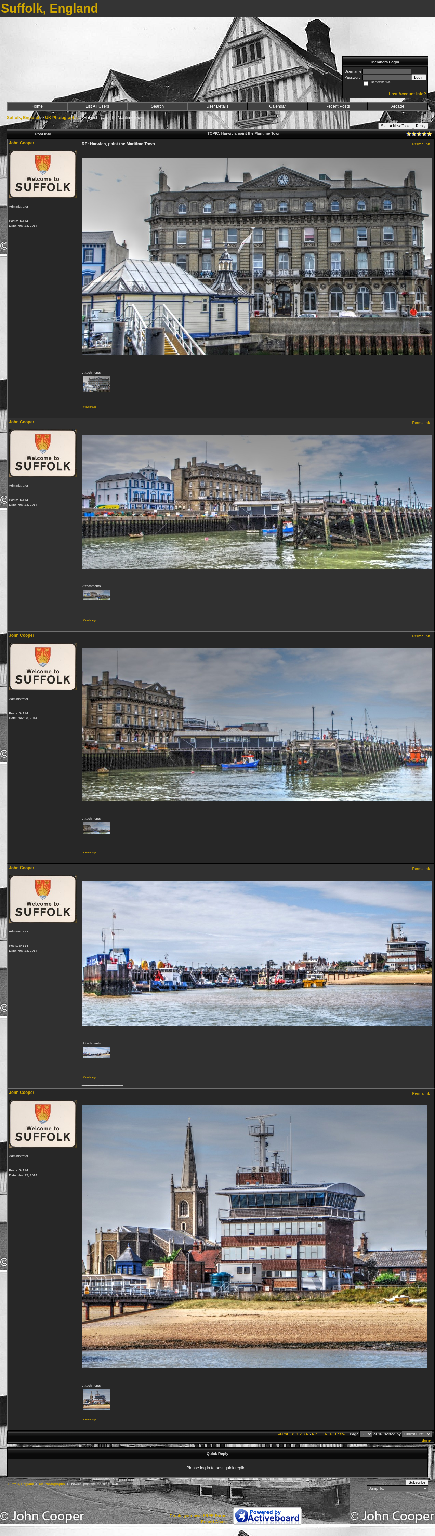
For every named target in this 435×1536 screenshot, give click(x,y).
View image (89, 406)
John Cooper (21, 143)
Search (157, 106)
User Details (217, 106)
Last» (340, 1434)
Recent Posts (338, 106)
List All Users (97, 106)
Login (418, 77)
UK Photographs (61, 117)
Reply (420, 126)
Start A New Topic (395, 126)
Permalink (421, 144)
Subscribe (417, 1482)
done (426, 1440)
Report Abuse (214, 1522)
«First (283, 1434)
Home (37, 106)
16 (325, 1434)
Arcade (397, 106)
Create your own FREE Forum (199, 1515)
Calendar (277, 106)
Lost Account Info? (407, 94)
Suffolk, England (23, 117)
